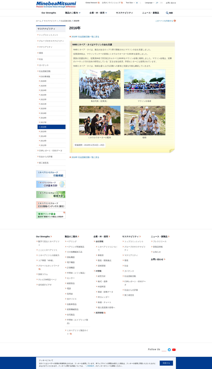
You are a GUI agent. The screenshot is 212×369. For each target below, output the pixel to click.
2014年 (43, 136)
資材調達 (102, 266)
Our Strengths (49, 13)
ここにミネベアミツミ (47, 250)
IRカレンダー (103, 297)
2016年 (43, 127)
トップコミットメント (48, 35)
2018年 (43, 118)
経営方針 (102, 276)
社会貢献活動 (66, 21)
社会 (41, 59)
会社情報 (99, 241)
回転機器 (71, 257)
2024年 (43, 90)
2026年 (43, 81)
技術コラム (43, 274)
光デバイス (72, 299)
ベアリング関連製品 (75, 247)
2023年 (43, 95)
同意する (166, 363)
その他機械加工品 (74, 252)
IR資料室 (102, 286)
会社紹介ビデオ (45, 285)
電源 (69, 288)
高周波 (70, 294)
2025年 (43, 86)
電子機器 (71, 262)
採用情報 (101, 313)
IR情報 (98, 271)
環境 (41, 53)
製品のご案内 (71, 13)
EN (161, 3)
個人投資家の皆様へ (106, 307)
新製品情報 (158, 247)
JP (157, 3)
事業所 (101, 255)
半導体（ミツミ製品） (76, 273)
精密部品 (71, 283)
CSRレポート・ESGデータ (50, 151)
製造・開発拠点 (104, 260)
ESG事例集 (45, 76)
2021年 (43, 104)
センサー (71, 278)
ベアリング (72, 241)
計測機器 (71, 268)
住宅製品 (71, 315)
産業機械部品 (72, 309)
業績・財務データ (105, 292)
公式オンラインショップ (112, 3)
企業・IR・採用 (97, 13)
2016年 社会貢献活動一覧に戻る (85, 37)
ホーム (38, 21)
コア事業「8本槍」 (46, 260)
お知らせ (157, 252)
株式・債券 (102, 281)
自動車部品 (72, 304)
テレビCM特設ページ (47, 279)
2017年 (43, 122)
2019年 (43, 113)
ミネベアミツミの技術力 (48, 255)
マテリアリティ (45, 47)
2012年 (43, 145)
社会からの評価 (45, 157)
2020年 (43, 108)
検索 (171, 13)
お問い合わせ (171, 3)
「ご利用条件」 (90, 366)
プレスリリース (160, 241)
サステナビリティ (124, 13)
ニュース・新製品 (150, 13)
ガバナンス (44, 65)
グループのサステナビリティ (51, 41)
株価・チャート (104, 302)
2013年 (43, 141)
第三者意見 (44, 163)
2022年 (43, 99)
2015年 (43, 131)
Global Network (93, 3)
